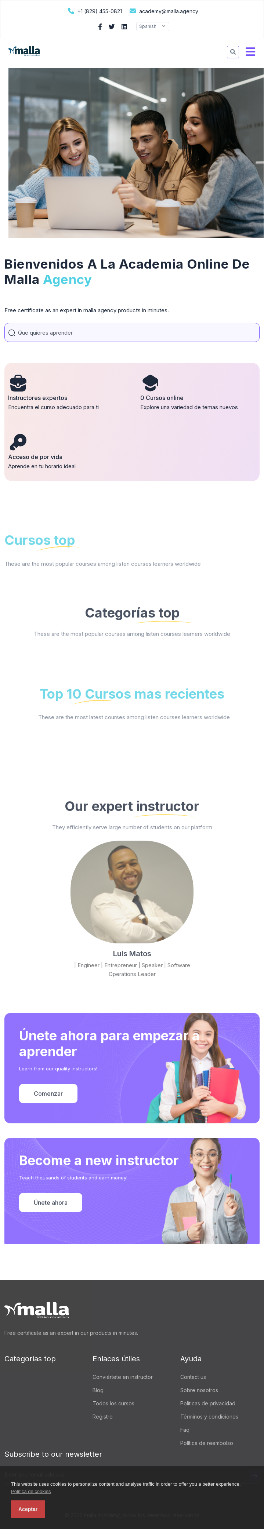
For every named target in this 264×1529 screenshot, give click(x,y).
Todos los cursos (113, 1403)
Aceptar (27, 1509)
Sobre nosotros (199, 1390)
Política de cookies (31, 1491)
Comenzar (48, 1144)
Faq (184, 1430)
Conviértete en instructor (123, 1377)
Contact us (193, 1377)
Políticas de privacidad (207, 1403)
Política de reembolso (206, 1443)
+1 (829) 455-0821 (94, 10)
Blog (98, 1390)
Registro (103, 1416)
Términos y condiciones (209, 1416)
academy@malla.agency (163, 10)
